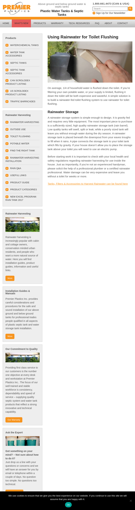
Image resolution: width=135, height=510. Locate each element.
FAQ (97, 23)
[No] (130, 500)
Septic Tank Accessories (15, 72)
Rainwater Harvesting (24, 122)
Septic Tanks (18, 63)
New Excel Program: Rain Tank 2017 (21, 198)
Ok (68, 505)
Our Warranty (14, 420)
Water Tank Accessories (15, 54)
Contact (122, 23)
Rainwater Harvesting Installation (22, 159)
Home (6, 23)
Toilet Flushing (20, 136)
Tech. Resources (79, 23)
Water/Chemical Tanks (24, 45)
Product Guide (19, 182)
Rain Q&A (15, 168)
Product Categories (23, 189)
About (108, 23)
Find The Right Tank (22, 150)
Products (40, 23)
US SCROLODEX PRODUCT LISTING (16, 93)
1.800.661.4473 (102, 3)
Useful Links (18, 175)
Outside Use (18, 129)
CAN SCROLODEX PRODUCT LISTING (17, 82)
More (10, 278)
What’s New (21, 23)
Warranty (57, 23)
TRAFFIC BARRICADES (22, 101)
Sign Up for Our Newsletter (109, 13)
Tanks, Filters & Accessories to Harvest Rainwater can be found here (88, 183)
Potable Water (19, 143)
